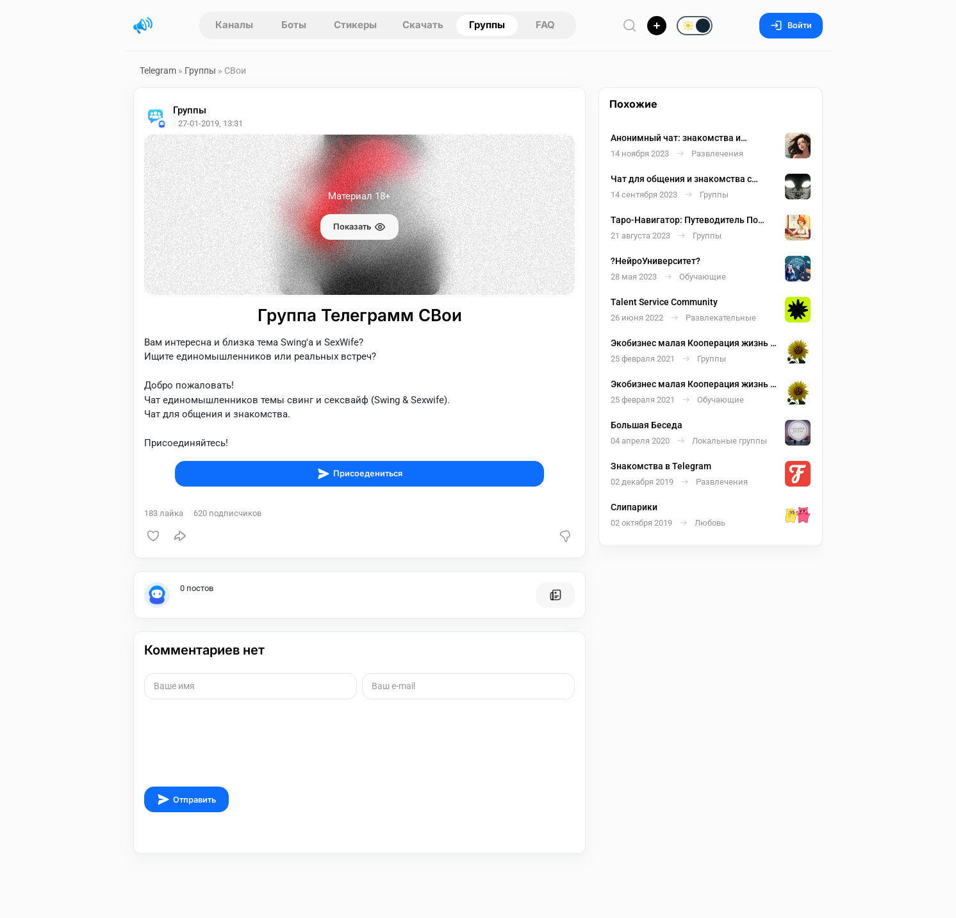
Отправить (186, 799)
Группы (487, 25)
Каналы (234, 25)
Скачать (422, 25)
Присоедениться (359, 473)
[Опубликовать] (656, 25)
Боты (293, 25)
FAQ (545, 25)
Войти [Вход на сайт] (791, 25)
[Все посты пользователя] (555, 595)
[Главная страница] (142, 25)
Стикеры (355, 25)
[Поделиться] (180, 535)
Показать (359, 227)
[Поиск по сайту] (630, 25)
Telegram (158, 70)
